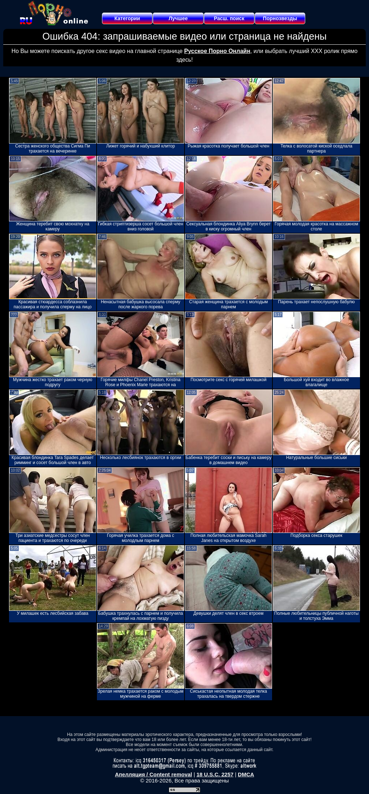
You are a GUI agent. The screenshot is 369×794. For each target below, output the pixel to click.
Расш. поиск (229, 18)
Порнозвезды (280, 18)
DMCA (246, 774)
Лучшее (178, 18)
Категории (127, 18)
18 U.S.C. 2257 (215, 774)
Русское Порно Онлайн (217, 51)
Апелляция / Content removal (153, 774)
